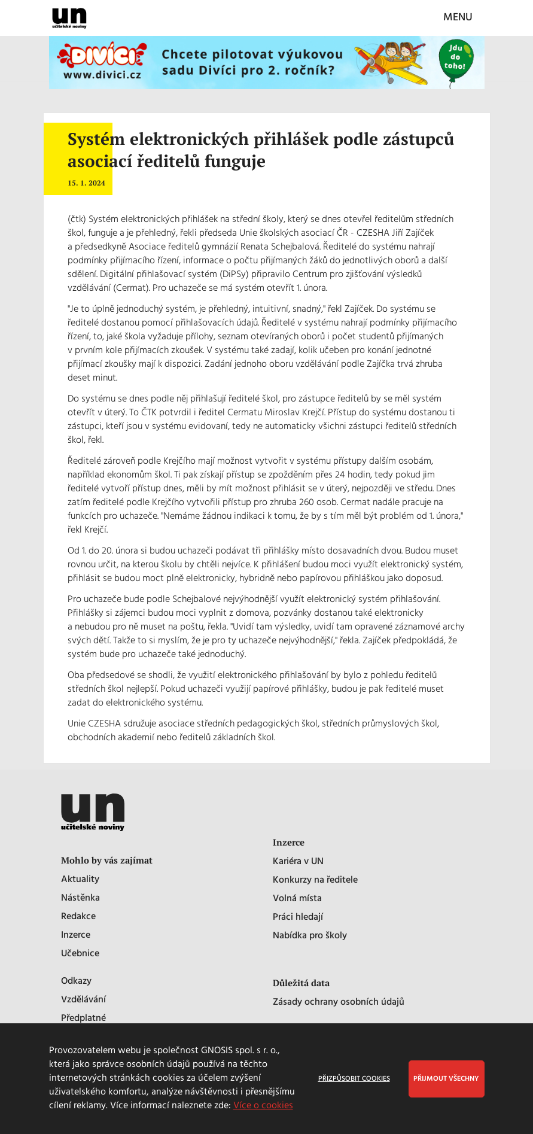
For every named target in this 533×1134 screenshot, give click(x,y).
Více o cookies (263, 1106)
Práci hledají (298, 917)
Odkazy (76, 981)
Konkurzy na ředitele (315, 880)
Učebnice (80, 954)
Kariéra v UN (298, 862)
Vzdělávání (83, 1000)
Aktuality (80, 880)
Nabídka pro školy (310, 936)
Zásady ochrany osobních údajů (338, 1002)
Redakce (78, 917)
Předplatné (83, 1018)
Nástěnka (80, 898)
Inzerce (75, 935)
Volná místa (297, 899)
